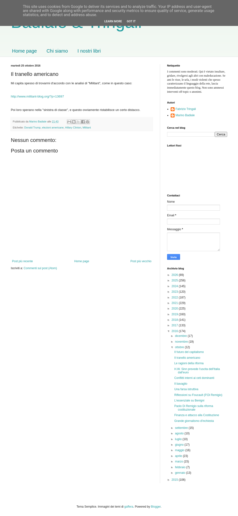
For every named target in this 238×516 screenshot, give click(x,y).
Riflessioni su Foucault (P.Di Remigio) (198, 395)
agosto (179, 433)
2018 (175, 320)
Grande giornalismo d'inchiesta (194, 421)
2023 (175, 291)
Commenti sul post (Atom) (40, 268)
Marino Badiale (185, 115)
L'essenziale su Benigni (189, 400)
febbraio (180, 467)
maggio (180, 450)
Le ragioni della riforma (189, 363)
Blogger (156, 506)
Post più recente (22, 261)
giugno (179, 444)
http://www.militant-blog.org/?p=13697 (37, 96)
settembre (182, 428)
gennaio (180, 472)
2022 (175, 297)
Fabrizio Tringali (185, 109)
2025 (175, 280)
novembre (182, 341)
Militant (86, 127)
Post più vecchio (141, 261)
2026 (175, 275)
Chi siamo (57, 51)
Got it (131, 21)
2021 (175, 303)
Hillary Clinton (73, 127)
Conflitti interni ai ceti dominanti (194, 378)
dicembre (181, 336)
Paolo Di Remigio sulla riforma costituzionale (193, 407)
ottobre (180, 347)
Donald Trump (32, 127)
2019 (175, 314)
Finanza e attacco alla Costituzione (196, 415)
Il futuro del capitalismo (189, 352)
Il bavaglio (180, 383)
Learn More (113, 21)
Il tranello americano (187, 357)
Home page (24, 51)
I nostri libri (89, 51)
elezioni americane (53, 127)
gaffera (128, 506)
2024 (175, 286)
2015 (175, 479)
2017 (175, 325)
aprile (179, 456)
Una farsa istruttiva (186, 389)
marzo (179, 461)
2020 (175, 308)
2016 (175, 331)
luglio (178, 439)
